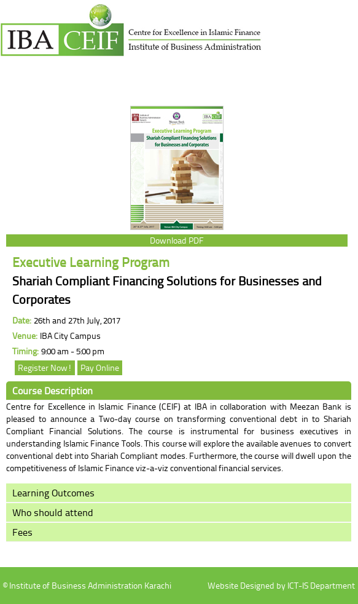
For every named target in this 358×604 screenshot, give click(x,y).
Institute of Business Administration (131, 34)
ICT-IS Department (321, 585)
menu (19, 76)
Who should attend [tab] (52, 512)
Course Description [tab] (52, 390)
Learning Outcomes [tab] (53, 492)
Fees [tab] (22, 532)
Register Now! (45, 367)
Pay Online (99, 367)
